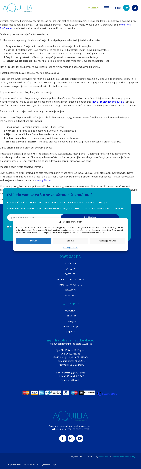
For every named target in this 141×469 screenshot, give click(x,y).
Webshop (93, 7)
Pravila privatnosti (31, 465)
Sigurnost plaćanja (48, 465)
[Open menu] (106, 7)
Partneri (70, 274)
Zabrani (70, 240)
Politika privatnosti (70, 247)
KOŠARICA (70, 315)
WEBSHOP (70, 310)
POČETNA (70, 263)
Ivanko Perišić (103, 457)
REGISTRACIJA (70, 326)
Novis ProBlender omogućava (108, 101)
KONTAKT (70, 295)
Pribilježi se (90, 217)
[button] (122, 8)
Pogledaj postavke (107, 240)
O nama (70, 268)
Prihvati (33, 240)
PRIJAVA (70, 331)
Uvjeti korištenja (14, 465)
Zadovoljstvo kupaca (70, 279)
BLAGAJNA (70, 321)
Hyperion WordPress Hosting (123, 457)
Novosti (70, 290)
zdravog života (43, 180)
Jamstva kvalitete (70, 284)
